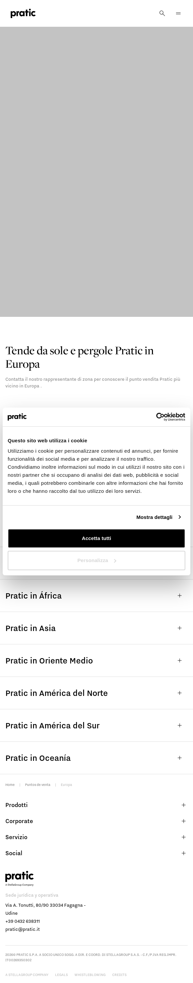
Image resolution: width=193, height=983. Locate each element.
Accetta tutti (96, 538)
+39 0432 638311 (22, 921)
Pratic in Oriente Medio (96, 660)
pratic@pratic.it (22, 929)
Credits (119, 974)
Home (10, 784)
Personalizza (96, 560)
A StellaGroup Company (26, 974)
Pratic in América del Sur (96, 725)
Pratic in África (96, 596)
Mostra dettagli (154, 517)
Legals (61, 974)
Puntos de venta (37, 784)
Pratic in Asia (96, 628)
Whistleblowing (90, 974)
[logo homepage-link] (23, 13)
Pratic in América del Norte (96, 693)
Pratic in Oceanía (96, 758)
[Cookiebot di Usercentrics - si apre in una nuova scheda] (156, 417)
